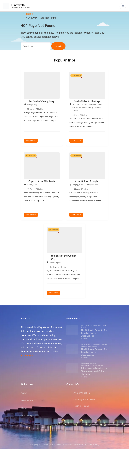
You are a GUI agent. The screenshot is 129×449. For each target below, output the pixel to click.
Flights (24, 407)
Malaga (91, 107)
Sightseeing (98, 365)
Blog (23, 422)
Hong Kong (32, 104)
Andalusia (76, 104)
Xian (35, 184)
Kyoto (58, 262)
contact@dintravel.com (84, 399)
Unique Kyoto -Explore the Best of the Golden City (63, 256)
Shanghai (90, 184)
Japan (52, 262)
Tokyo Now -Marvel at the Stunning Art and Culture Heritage (94, 371)
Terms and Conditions (72, 444)
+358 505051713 (81, 393)
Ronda (98, 107)
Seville (75, 110)
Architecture (86, 364)
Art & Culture (95, 326)
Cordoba (92, 104)
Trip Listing (26, 415)
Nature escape (93, 346)
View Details (31, 140)
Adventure (85, 326)
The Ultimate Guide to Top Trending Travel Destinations (94, 333)
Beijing (75, 184)
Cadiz (84, 104)
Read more (27, 355)
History (90, 365)
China (29, 184)
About (24, 392)
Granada (83, 107)
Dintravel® (18, 5)
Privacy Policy (92, 444)
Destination (27, 400)
